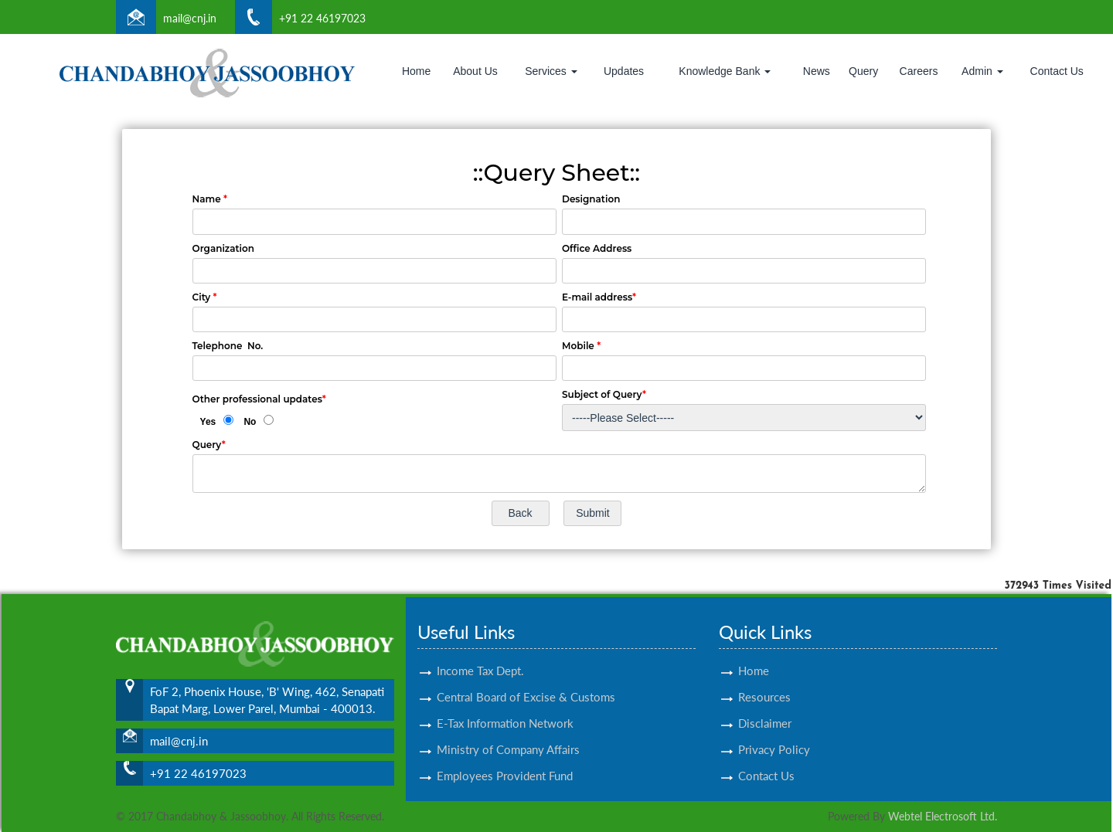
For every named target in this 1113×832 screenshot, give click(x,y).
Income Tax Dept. (480, 653)
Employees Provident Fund (505, 758)
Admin (982, 71)
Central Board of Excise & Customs (526, 679)
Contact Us (1057, 71)
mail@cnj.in (189, 18)
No (249, 421)
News (816, 71)
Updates (624, 71)
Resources (764, 679)
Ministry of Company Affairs (508, 732)
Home (416, 71)
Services (551, 71)
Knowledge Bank (725, 71)
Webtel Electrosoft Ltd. (942, 816)
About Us (475, 71)
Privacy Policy (774, 732)
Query (863, 71)
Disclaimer (764, 705)
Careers (919, 71)
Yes (208, 421)
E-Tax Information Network (505, 705)
